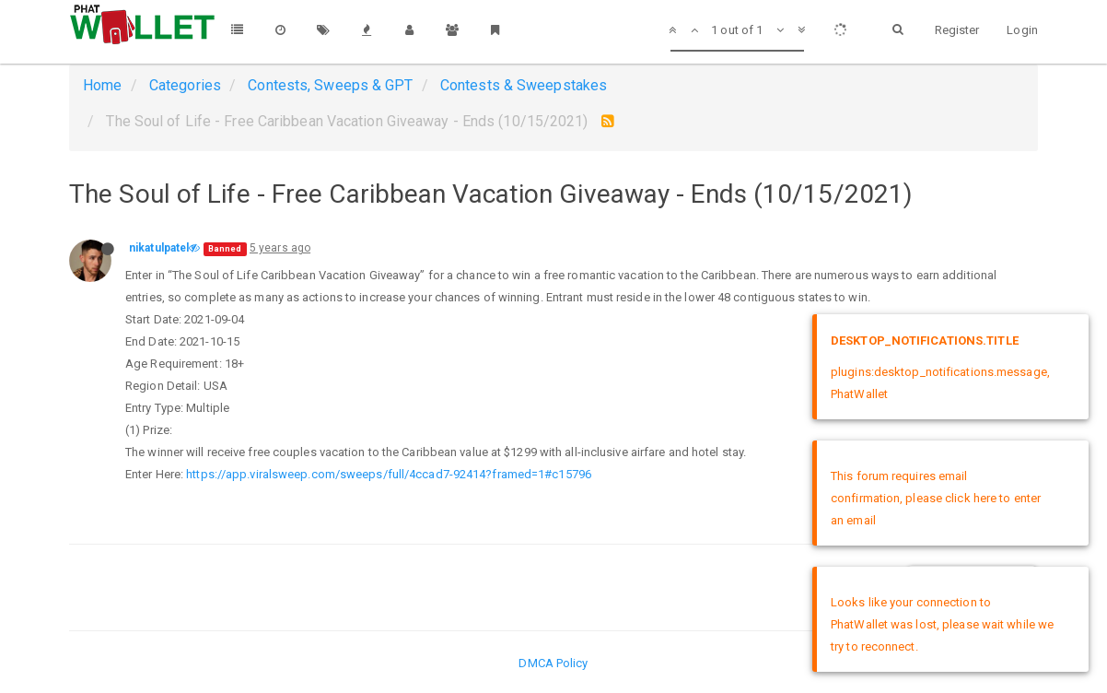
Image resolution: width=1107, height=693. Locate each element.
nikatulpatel (159, 247)
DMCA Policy (553, 663)
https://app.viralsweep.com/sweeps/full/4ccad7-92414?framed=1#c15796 (388, 474)
